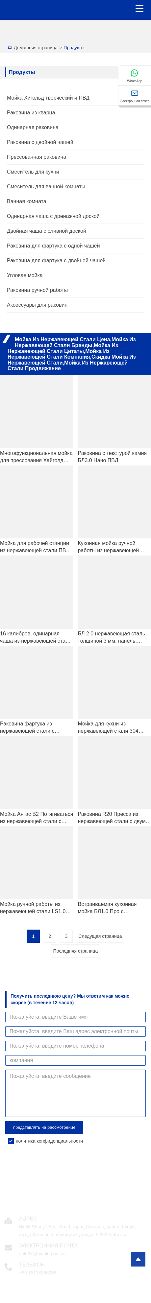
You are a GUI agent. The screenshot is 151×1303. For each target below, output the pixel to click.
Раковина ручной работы (37, 290)
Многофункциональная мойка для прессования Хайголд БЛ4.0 (36, 457)
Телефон (32, 1264)
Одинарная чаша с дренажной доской (53, 216)
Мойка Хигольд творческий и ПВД (48, 98)
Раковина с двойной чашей (40, 142)
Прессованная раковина (36, 157)
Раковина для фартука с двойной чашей (56, 260)
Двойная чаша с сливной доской (46, 231)
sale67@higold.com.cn (42, 1253)
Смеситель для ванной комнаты (46, 186)
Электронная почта (48, 1245)
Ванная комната (26, 201)
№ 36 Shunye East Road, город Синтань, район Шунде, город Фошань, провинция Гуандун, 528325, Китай (77, 1230)
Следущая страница (100, 936)
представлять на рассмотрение (44, 1127)
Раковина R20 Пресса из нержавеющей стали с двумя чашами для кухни (113, 818)
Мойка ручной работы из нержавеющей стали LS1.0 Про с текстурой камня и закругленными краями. (32, 908)
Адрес (28, 1218)
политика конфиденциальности (49, 1141)
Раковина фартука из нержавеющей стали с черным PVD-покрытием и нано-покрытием (32, 728)
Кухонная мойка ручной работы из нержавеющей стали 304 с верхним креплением (108, 547)
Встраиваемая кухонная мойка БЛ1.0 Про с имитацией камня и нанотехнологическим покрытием (107, 908)
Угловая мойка (25, 275)
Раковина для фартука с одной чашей (53, 246)
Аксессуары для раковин (37, 305)
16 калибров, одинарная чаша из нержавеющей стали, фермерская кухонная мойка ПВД (36, 638)
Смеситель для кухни (33, 172)
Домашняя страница (36, 47)
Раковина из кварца (31, 112)
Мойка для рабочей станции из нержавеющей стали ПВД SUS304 (34, 547)
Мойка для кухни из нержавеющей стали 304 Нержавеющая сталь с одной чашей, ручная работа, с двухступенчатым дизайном (113, 728)
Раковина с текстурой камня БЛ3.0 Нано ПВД (112, 456)
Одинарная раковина (33, 127)
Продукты (73, 47)
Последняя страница (75, 951)
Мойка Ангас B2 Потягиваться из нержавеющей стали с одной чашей (36, 818)
